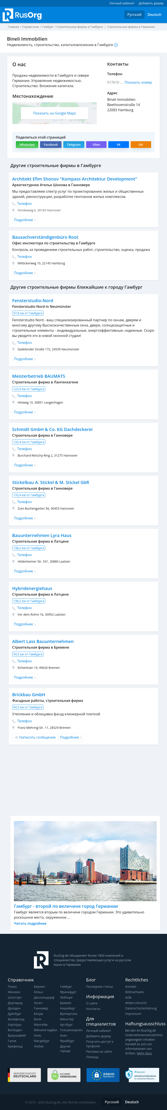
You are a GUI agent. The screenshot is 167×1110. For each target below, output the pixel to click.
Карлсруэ (14, 1024)
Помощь (92, 1057)
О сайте (91, 1003)
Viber (96, 144)
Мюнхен (14, 992)
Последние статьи (99, 986)
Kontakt (130, 986)
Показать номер (138, 82)
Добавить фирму (98, 1036)
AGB (128, 997)
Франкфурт (68, 992)
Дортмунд (15, 1003)
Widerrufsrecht (136, 1003)
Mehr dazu (144, 1053)
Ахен (63, 1035)
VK (119, 144)
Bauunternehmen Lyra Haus (41, 535)
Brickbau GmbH (28, 694)
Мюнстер (67, 1019)
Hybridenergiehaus (32, 588)
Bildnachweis (134, 992)
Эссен (38, 1003)
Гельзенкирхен (71, 1030)
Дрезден (14, 1008)
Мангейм (40, 1024)
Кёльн (38, 992)
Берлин (39, 986)
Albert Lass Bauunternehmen (43, 641)
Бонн (38, 1019)
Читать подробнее (30, 923)
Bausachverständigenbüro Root (45, 237)
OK (141, 144)
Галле (12, 1041)
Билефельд (16, 1019)
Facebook (51, 144)
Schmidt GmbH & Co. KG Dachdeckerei (52, 429)
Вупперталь (69, 1014)
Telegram (74, 144)
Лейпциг (66, 997)
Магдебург (42, 1041)
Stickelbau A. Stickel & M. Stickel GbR (50, 482)
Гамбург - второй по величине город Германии (66, 906)
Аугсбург (66, 1024)
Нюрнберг (67, 1008)
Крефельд (15, 1046)
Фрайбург (67, 1041)
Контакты (93, 1009)
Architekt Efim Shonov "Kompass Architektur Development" (74, 179)
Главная (13, 27)
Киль (37, 1035)
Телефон (22, 203)
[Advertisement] (85, 782)
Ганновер (41, 1008)
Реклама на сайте (99, 1051)
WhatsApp (27, 144)
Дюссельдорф (44, 997)
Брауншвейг (17, 1035)
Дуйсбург (14, 1014)
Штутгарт (15, 997)
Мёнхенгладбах (45, 1030)
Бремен (65, 1003)
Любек (39, 1046)
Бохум (38, 1014)
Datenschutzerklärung (141, 1008)
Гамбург (66, 986)
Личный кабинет (98, 1031)
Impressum (133, 1014)
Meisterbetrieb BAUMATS (38, 376)
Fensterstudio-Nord (32, 300)
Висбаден (15, 1030)
